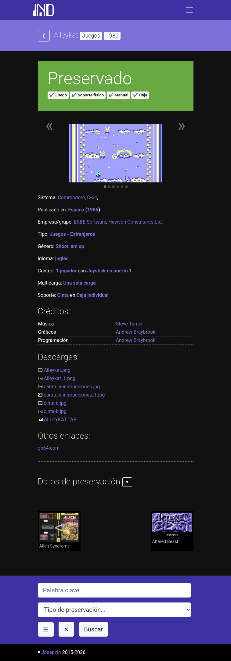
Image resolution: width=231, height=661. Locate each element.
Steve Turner (129, 324)
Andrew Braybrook (136, 332)
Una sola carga (79, 283)
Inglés (61, 258)
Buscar (93, 629)
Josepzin (51, 652)
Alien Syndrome (59, 531)
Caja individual (93, 295)
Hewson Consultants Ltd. (135, 222)
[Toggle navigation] (189, 10)
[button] (49, 128)
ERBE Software (90, 222)
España (76, 210)
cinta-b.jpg (55, 411)
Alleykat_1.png (59, 378)
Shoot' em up (70, 246)
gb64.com (49, 448)
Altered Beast (172, 528)
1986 (92, 210)
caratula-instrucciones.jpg (72, 387)
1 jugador (66, 271)
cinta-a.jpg (55, 403)
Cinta (63, 295)
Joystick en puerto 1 (109, 271)
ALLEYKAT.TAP (60, 419)
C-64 (92, 197)
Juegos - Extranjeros (72, 234)
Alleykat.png (57, 370)
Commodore (71, 197)
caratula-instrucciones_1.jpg (74, 395)
